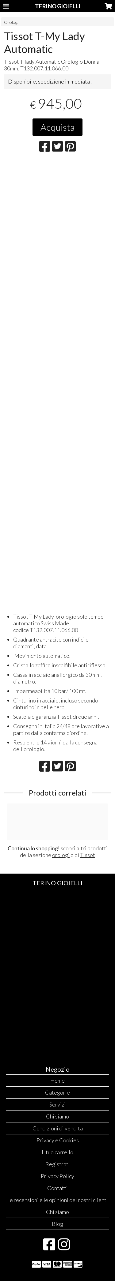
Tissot (87, 855)
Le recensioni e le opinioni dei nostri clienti (57, 1200)
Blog (57, 1223)
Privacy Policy (57, 1176)
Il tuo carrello (57, 1152)
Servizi (57, 1104)
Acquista (57, 127)
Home (57, 1080)
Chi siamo (57, 1116)
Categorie (57, 1092)
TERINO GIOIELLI (57, 6)
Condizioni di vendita (58, 1128)
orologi (61, 855)
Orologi (11, 22)
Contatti (57, 1188)
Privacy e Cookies (57, 1140)
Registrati (57, 1164)
